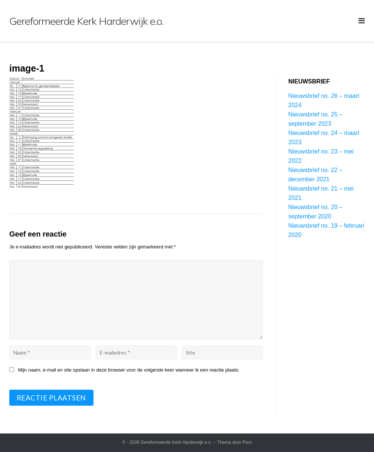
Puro (247, 442)
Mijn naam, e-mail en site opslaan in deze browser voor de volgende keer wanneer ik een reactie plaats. (129, 370)
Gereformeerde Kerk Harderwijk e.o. (176, 442)
